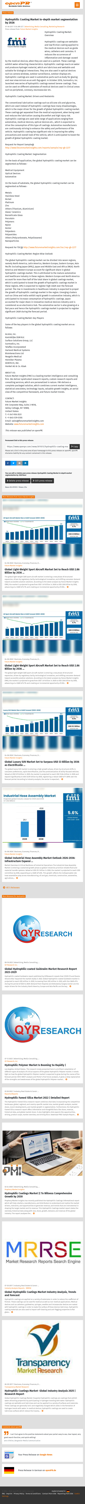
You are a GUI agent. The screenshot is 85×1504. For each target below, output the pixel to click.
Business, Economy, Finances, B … (27, 563)
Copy (74, 446)
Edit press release (42, 480)
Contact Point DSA (49, 1494)
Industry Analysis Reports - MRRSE (18, 1288)
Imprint (9, 1494)
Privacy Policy (19, 1494)
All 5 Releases (11, 887)
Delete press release (18, 480)
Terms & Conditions (33, 1494)
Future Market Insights (29, 29)
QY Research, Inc (11, 1061)
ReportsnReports (11, 1094)
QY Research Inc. (11, 965)
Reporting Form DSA (65, 1494)
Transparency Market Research (17, 1387)
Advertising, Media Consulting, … (26, 962)
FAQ (3, 1494)
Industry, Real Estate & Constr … (26, 1091)
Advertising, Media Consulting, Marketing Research (44, 27)
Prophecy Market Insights (15, 1189)
